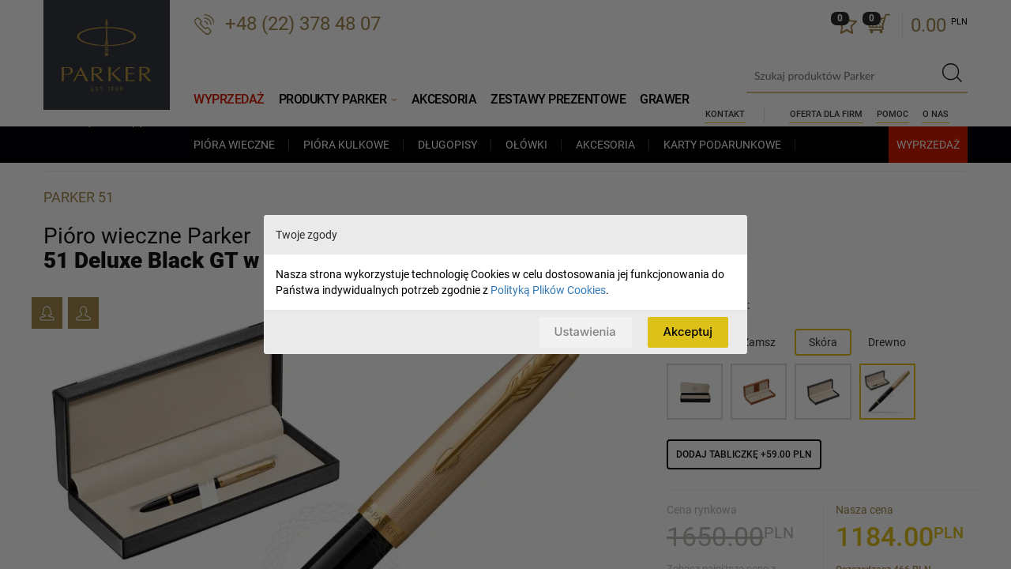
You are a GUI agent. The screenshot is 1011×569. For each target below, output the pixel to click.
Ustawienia (583, 331)
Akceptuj (687, 331)
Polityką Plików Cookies (548, 290)
